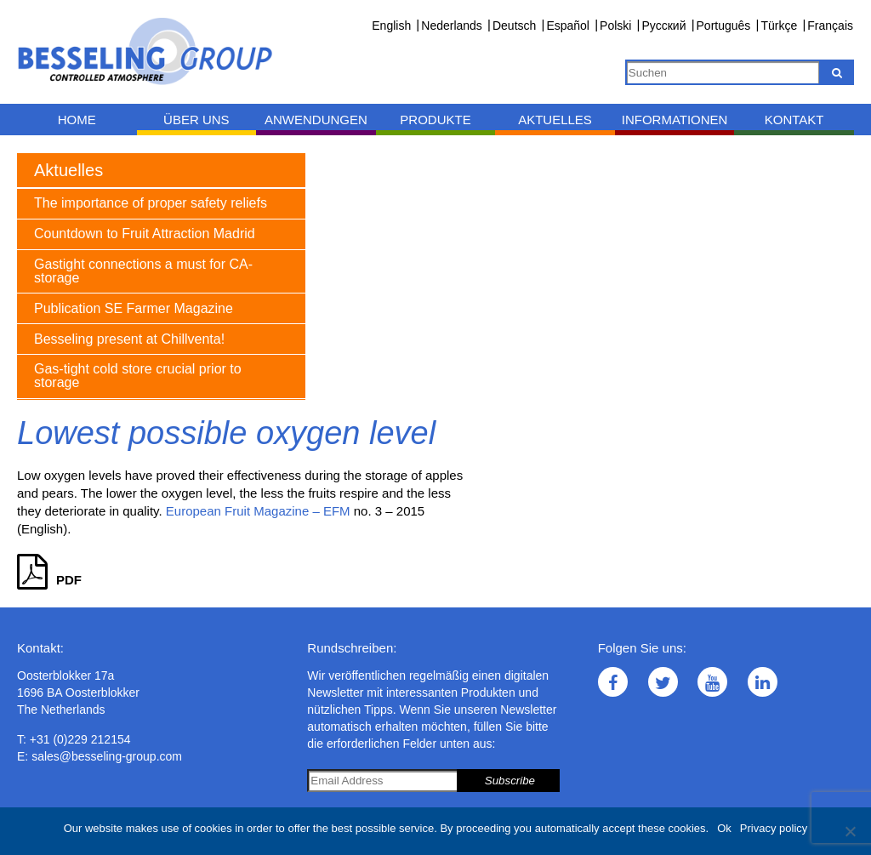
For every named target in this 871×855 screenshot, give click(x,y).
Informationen (675, 119)
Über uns (196, 119)
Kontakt (794, 119)
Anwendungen (316, 119)
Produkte (435, 119)
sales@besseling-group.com (106, 756)
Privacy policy (773, 828)
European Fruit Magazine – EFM (258, 511)
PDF (49, 580)
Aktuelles (555, 119)
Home (77, 119)
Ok (724, 828)
